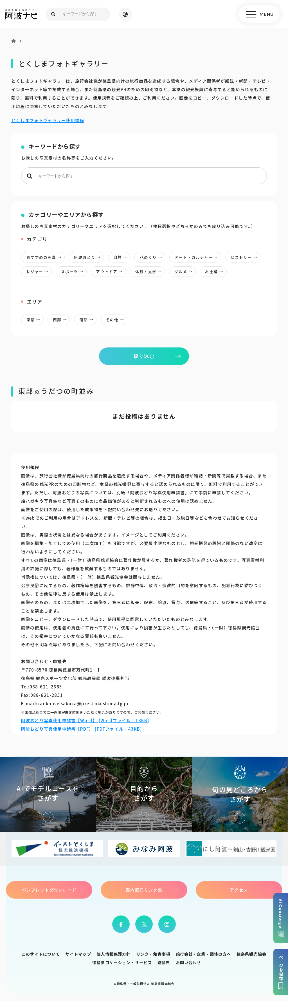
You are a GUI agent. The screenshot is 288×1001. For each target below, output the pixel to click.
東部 (34, 320)
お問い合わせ (188, 963)
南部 (87, 320)
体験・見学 (150, 271)
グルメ (185, 271)
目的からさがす (144, 794)
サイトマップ (78, 954)
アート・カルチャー (198, 257)
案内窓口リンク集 (144, 890)
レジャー (38, 271)
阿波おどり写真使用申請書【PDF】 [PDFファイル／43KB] (81, 729)
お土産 (215, 271)
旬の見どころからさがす (240, 794)
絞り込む (144, 356)
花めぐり (152, 257)
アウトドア (111, 271)
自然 (121, 257)
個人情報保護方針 (113, 954)
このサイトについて (41, 954)
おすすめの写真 (45, 257)
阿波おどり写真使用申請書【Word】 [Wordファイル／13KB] (85, 720)
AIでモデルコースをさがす (48, 794)
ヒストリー (246, 257)
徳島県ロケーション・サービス (122, 963)
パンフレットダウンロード (49, 890)
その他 (116, 320)
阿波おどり (89, 257)
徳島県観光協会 (251, 954)
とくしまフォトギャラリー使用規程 (47, 120)
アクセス (239, 890)
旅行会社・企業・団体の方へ (203, 954)
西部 (61, 320)
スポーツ (73, 271)
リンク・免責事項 (153, 954)
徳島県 (164, 963)
